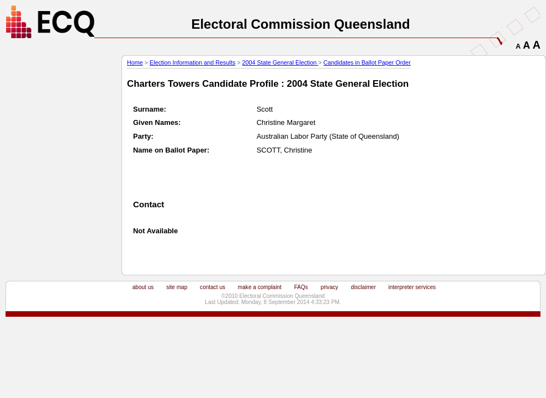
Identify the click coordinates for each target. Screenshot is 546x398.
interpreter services (412, 287)
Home (135, 62)
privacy (329, 287)
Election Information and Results (192, 62)
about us (143, 287)
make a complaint (260, 287)
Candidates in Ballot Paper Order (367, 62)
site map (176, 287)
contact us (212, 287)
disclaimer (363, 287)
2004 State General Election (280, 62)
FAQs (301, 287)
